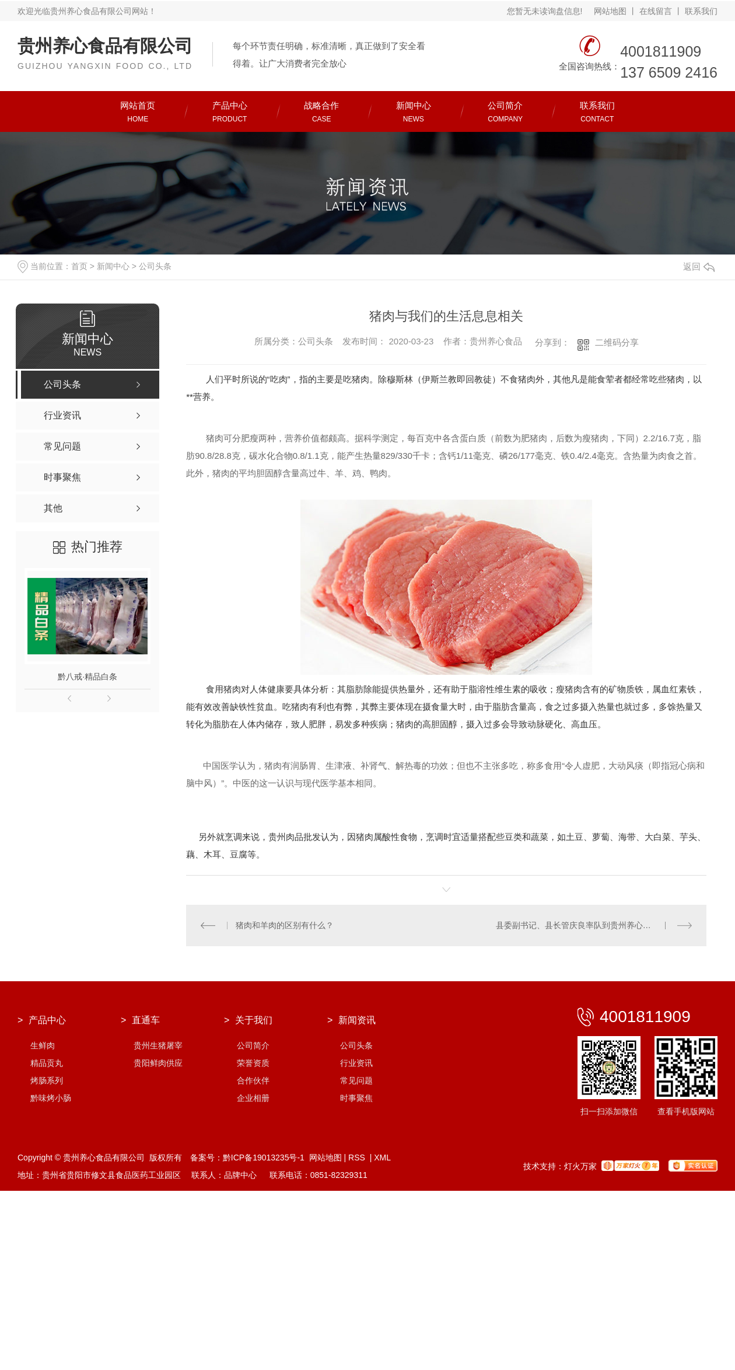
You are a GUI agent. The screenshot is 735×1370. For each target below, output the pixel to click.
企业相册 (253, 1098)
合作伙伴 (253, 1080)
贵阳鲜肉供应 (158, 1063)
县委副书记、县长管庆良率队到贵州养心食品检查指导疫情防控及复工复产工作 (594, 925)
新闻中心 (113, 266)
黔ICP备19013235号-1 (263, 1157)
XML (382, 1157)
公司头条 (155, 266)
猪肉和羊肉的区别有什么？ (285, 925)
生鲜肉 (42, 1045)
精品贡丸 (46, 1063)
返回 (699, 266)
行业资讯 (356, 1063)
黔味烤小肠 (50, 1098)
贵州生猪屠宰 (158, 1045)
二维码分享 (617, 342)
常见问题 (356, 1080)
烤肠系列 (46, 1080)
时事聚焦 (356, 1098)
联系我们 (701, 11)
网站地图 (610, 11)
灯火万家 (580, 1166)
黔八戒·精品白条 (87, 676)
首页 (79, 266)
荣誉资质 (253, 1063)
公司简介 (253, 1045)
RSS (358, 1157)
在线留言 (655, 11)
